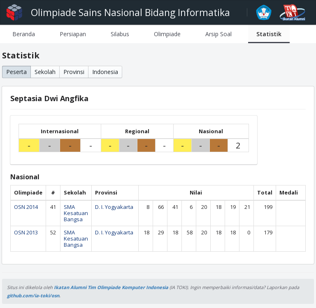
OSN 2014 (26, 207)
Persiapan (73, 34)
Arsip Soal (218, 34)
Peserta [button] (16, 72)
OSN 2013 (26, 232)
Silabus (120, 34)
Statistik (268, 34)
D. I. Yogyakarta (114, 207)
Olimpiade (167, 34)
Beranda (23, 34)
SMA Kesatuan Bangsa (76, 213)
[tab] (23, 34)
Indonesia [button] (105, 72)
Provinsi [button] (73, 72)
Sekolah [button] (45, 72)
